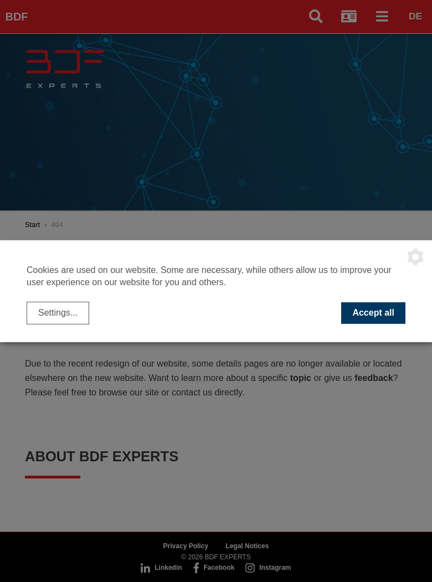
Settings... (58, 312)
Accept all (373, 312)
